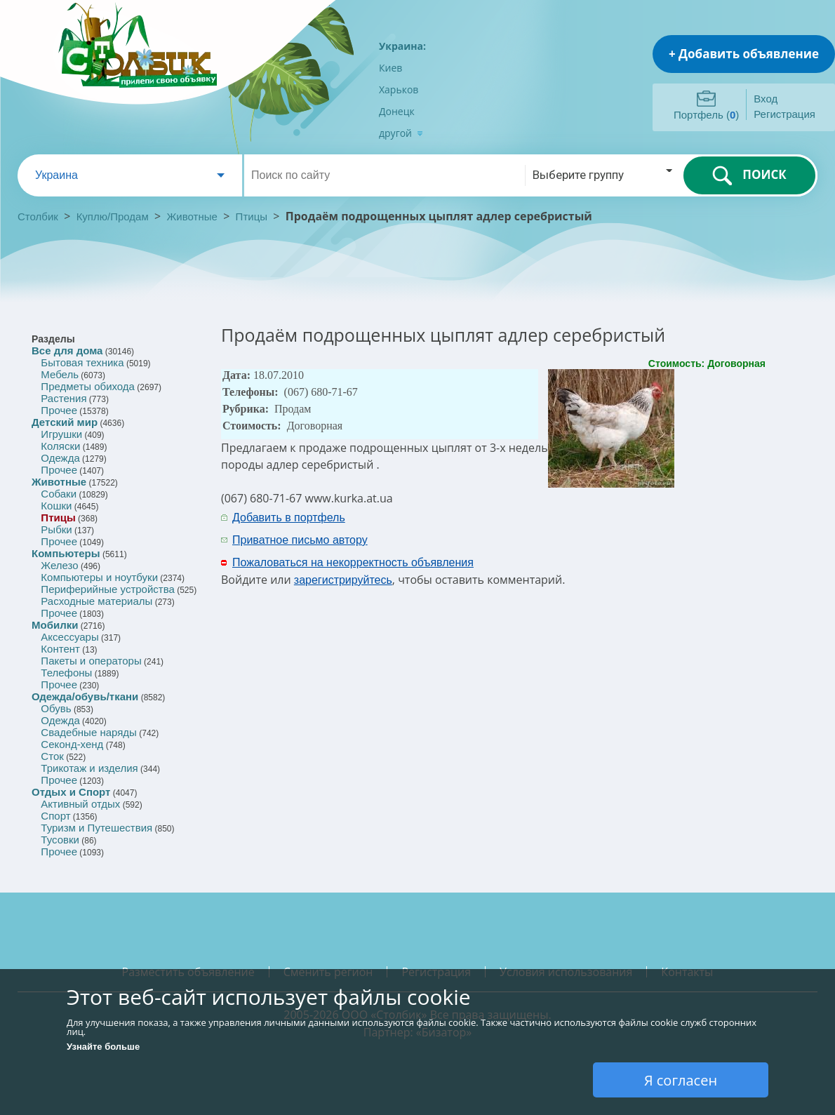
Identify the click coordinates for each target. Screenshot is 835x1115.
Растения (63, 398)
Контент (60, 649)
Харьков (398, 89)
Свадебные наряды (89, 732)
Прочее (59, 410)
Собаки (58, 494)
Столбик (38, 216)
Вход (765, 99)
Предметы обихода (88, 386)
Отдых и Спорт (71, 792)
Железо (59, 565)
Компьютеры (66, 553)
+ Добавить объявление (744, 54)
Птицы (251, 216)
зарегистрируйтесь (343, 580)
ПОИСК (749, 175)
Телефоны (66, 673)
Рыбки (56, 529)
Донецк (397, 111)
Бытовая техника (82, 362)
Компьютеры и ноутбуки (99, 577)
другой (401, 133)
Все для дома (67, 350)
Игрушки (61, 434)
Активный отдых (80, 804)
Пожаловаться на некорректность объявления (353, 562)
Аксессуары (69, 637)
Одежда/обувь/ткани (85, 696)
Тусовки (60, 840)
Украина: (402, 46)
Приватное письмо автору (300, 540)
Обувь (56, 708)
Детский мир (65, 422)
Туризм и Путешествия (96, 828)
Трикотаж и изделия (89, 768)
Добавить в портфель (288, 517)
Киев (390, 67)
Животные (192, 216)
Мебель (60, 374)
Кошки (56, 506)
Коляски (60, 446)
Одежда (60, 458)
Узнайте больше (103, 1046)
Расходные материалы (96, 601)
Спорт (55, 816)
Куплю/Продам (114, 216)
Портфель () (706, 115)
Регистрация (784, 114)
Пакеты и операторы (91, 661)
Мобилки (55, 625)
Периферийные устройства (107, 589)
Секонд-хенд (72, 744)
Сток (52, 756)
